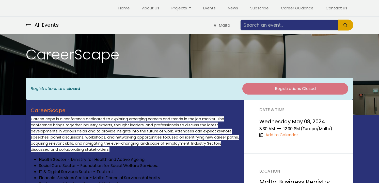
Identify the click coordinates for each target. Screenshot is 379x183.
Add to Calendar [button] (281, 135)
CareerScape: (49, 110)
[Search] (345, 25)
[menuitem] (124, 8)
